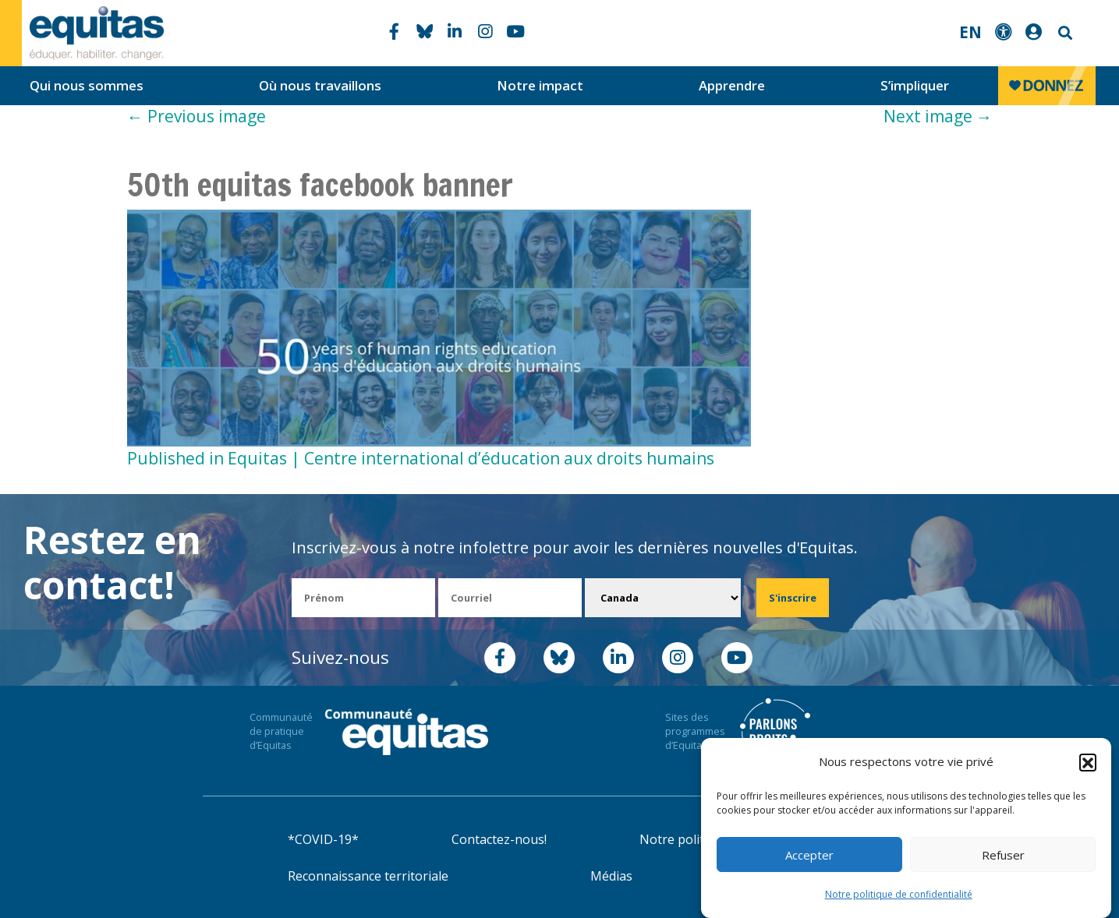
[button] (1088, 762)
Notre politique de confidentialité (898, 894)
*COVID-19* (323, 839)
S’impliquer (914, 85)
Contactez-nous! (499, 839)
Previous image (196, 116)
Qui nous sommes (86, 85)
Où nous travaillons (320, 85)
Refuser (1003, 855)
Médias (611, 875)
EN (970, 32)
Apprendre (732, 85)
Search (1063, 33)
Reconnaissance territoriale (368, 875)
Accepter (809, 855)
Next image (938, 116)
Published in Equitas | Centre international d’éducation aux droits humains (420, 458)
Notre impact (540, 85)
